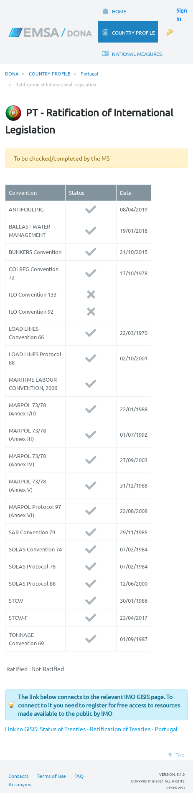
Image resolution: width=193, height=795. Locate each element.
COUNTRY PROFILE (49, 73)
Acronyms (19, 784)
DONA (11, 73)
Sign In (181, 14)
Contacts (18, 775)
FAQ (79, 775)
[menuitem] (114, 10)
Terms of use (51, 775)
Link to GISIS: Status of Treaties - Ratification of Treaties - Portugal (91, 728)
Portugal (89, 73)
